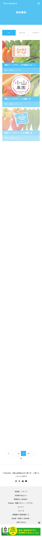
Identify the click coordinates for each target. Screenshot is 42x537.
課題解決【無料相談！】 (21, 514)
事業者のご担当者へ (21, 499)
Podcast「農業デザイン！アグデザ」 (21, 503)
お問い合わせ (21, 522)
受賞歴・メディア (21, 491)
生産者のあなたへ (21, 495)
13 (28, 454)
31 (21, 458)
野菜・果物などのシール (13, 70)
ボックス (22, 33)
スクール (21, 511)
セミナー (21, 507)
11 (18, 454)
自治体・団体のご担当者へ (21, 518)
